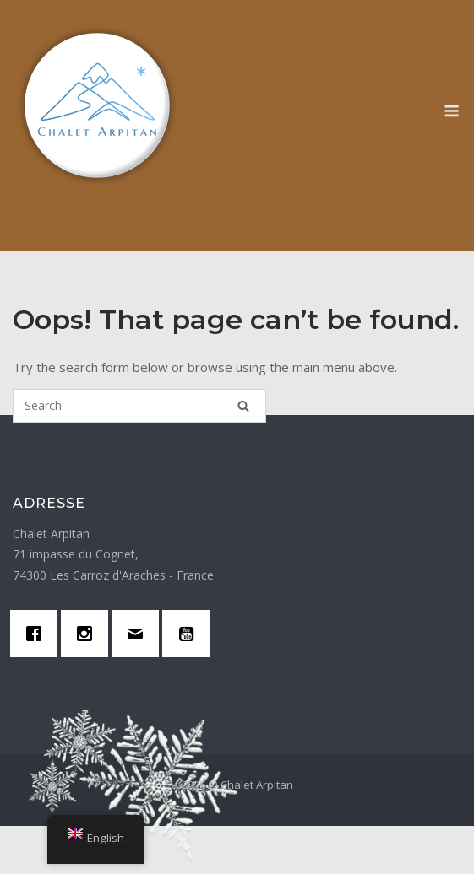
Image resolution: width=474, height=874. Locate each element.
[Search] (243, 409)
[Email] (139, 638)
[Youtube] (190, 638)
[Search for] (139, 406)
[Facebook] (38, 638)
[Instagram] (88, 638)
